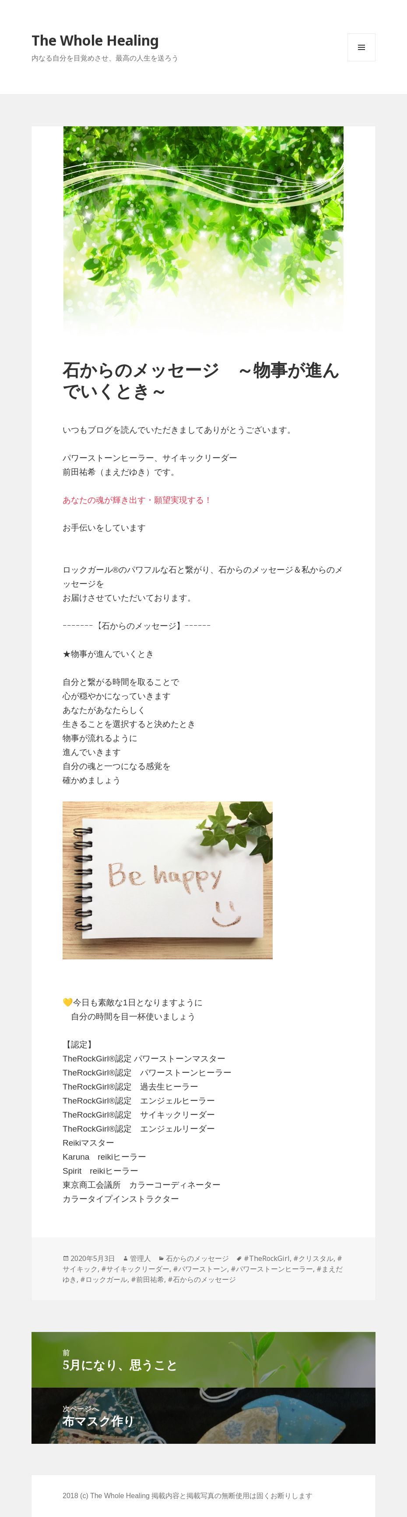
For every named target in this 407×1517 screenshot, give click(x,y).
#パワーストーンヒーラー (272, 1269)
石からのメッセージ (197, 1258)
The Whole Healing (95, 40)
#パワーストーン (200, 1269)
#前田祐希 (147, 1279)
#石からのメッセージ (202, 1279)
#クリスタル (313, 1258)
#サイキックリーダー (135, 1269)
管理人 (140, 1258)
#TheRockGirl (267, 1258)
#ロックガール (103, 1279)
